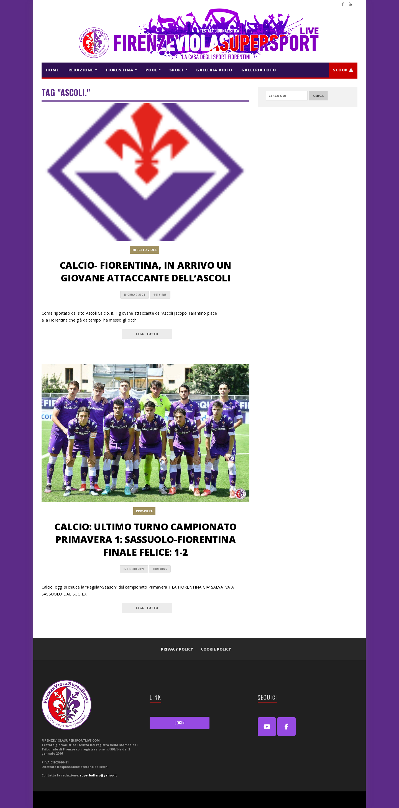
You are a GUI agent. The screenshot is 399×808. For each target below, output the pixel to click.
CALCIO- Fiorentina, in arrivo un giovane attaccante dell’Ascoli (145, 271)
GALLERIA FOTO (258, 69)
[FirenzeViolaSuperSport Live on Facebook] (286, 726)
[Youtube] (267, 726)
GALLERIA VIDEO (214, 69)
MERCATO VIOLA (144, 250)
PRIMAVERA (144, 511)
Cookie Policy (216, 649)
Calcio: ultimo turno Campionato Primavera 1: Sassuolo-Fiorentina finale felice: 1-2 (145, 539)
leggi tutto (147, 334)
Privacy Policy (177, 649)
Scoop (343, 69)
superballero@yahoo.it (98, 775)
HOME (52, 69)
